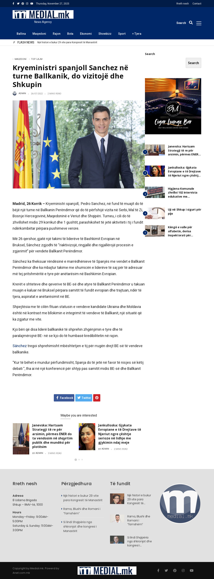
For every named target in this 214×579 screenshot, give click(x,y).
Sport (121, 33)
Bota (70, 33)
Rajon (57, 33)
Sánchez (20, 346)
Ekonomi (86, 33)
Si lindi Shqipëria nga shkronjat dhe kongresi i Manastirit (80, 528)
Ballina (21, 33)
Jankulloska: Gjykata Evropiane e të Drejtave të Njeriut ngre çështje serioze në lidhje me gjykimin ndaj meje (119, 434)
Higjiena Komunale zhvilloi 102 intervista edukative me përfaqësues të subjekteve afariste (182, 197)
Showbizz (104, 33)
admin (22, 93)
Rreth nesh (182, 3)
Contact (196, 3)
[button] (76, 460)
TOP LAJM (36, 59)
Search (150, 54)
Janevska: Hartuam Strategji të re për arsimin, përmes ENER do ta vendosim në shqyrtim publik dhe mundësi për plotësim (52, 436)
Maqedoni (39, 33)
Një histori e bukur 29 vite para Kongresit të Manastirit (67, 42)
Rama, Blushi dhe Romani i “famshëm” (138, 522)
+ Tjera (136, 33)
